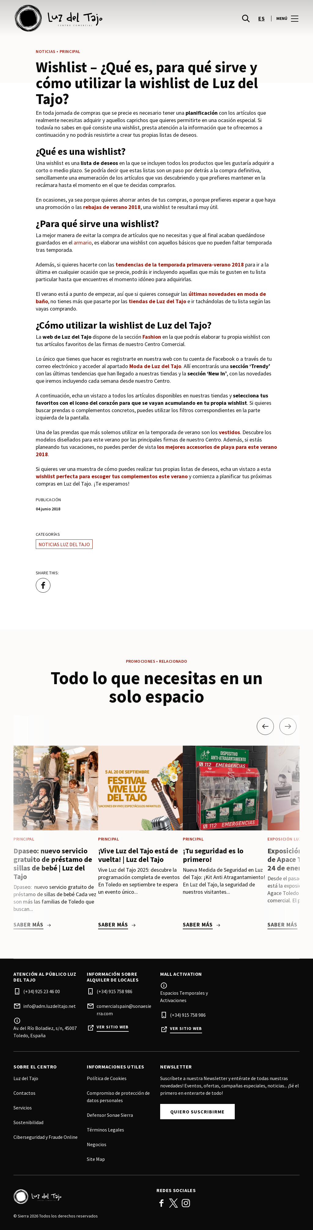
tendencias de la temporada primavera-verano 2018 (180, 264)
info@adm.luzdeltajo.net (49, 1006)
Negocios (96, 1144)
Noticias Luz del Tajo (64, 544)
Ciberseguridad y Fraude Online (45, 1137)
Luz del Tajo (25, 1078)
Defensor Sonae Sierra (110, 1115)
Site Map (96, 1159)
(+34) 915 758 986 (114, 991)
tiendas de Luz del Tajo (157, 301)
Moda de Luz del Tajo (155, 366)
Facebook (161, 1203)
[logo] (85, 18)
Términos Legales (105, 1130)
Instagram (186, 1203)
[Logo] (81, 1196)
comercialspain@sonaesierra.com (124, 1009)
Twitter (174, 1203)
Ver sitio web (113, 1027)
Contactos (24, 1093)
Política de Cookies (107, 1078)
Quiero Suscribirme (197, 1112)
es (261, 18)
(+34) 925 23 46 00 (41, 991)
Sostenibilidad (28, 1122)
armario (83, 242)
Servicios (22, 1108)
